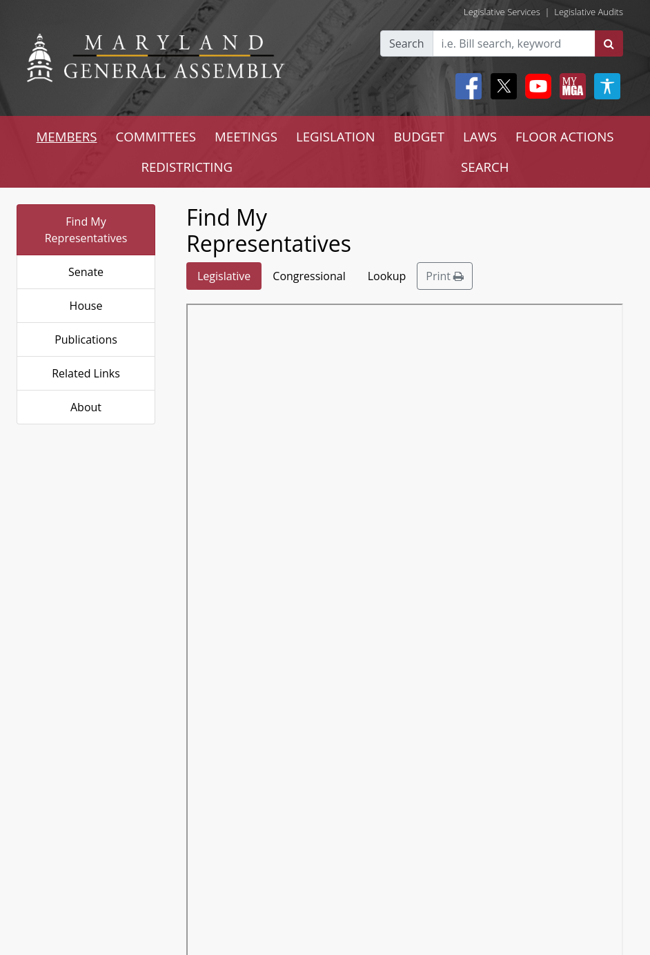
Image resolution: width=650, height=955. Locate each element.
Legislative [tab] (223, 276)
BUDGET (419, 136)
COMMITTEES (156, 136)
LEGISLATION (335, 136)
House (86, 305)
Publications (86, 339)
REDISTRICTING (187, 166)
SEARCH (485, 166)
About (85, 407)
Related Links (86, 373)
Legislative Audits (588, 12)
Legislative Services (502, 12)
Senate (86, 271)
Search (406, 43)
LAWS (480, 136)
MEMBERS (66, 136)
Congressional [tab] (309, 276)
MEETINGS (246, 136)
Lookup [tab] (387, 276)
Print (445, 276)
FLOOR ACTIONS (564, 136)
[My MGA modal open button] (570, 86)
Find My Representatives (86, 230)
